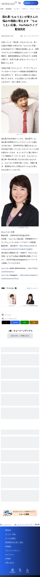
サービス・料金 (10, 534)
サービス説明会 (10, 538)
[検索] (19, 3)
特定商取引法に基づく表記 (14, 542)
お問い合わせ (9, 563)
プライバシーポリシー (12, 550)
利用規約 (8, 546)
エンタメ (17, 9)
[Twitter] (20, 570)
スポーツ (25, 9)
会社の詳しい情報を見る (20, 336)
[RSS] (27, 570)
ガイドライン (9, 554)
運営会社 (8, 530)
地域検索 (9, 9)
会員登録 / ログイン (30, 3)
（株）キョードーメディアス (29, 36)
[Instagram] (12, 570)
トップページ (5, 524)
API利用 (8, 559)
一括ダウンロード (32, 288)
